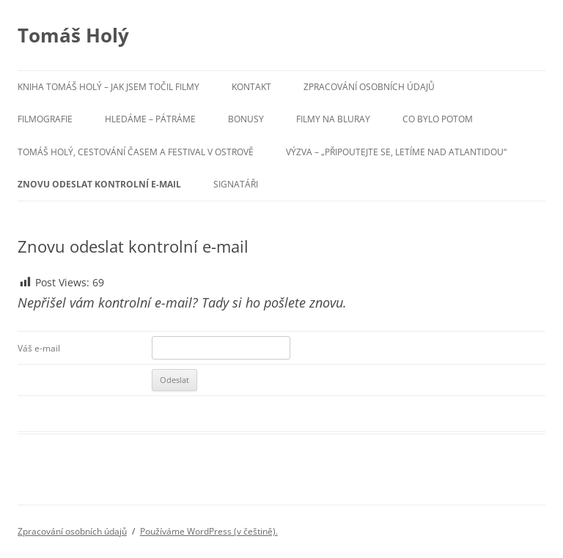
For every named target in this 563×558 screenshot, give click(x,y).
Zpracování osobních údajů (369, 87)
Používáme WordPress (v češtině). (209, 531)
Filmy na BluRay (333, 119)
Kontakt (251, 87)
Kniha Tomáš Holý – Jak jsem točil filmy (108, 87)
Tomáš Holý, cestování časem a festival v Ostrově (136, 152)
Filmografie (45, 119)
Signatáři (235, 184)
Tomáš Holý (73, 35)
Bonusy (246, 119)
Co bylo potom (437, 119)
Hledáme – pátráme (150, 119)
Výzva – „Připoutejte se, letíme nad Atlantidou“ (396, 152)
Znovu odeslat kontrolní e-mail (99, 184)
